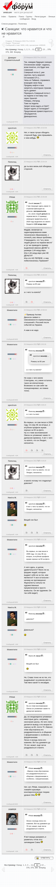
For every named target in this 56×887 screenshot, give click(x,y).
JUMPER (12, 809)
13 (44, 49)
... (48, 356)
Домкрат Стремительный (12, 59)
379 (7, 52)
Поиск (21, 16)
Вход (34, 19)
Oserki (31, 203)
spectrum (12, 128)
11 (33, 49)
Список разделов (9, 24)
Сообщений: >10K (12, 156)
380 (11, 52)
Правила (12, 16)
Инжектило (12, 310)
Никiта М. (12, 498)
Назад (20, 49)
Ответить (47, 155)
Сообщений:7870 (12, 122)
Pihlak (12, 197)
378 (27, 868)
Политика (22, 24)
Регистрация (40, 16)
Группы (29, 16)
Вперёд (17, 52)
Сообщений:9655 (12, 339)
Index (3, 16)
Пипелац (12, 162)
